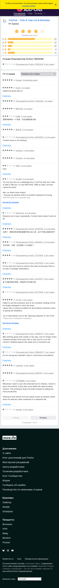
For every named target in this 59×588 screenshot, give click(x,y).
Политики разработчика (15, 471)
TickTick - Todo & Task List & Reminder (29, 20)
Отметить (6, 96)
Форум (6, 480)
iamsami (19, 409)
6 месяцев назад (30, 80)
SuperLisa (20, 213)
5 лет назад (49, 255)
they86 (19, 179)
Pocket (6, 542)
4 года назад (29, 158)
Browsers (7, 524)
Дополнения (9, 448)
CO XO (18, 300)
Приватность (8, 559)
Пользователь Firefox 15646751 (29, 334)
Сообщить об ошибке (14, 485)
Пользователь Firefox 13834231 (29, 242)
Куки (19, 559)
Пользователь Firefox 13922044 (29, 64)
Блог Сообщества (12, 476)
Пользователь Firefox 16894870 (29, 352)
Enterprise (7, 511)
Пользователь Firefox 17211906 (29, 255)
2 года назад (26, 116)
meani (18, 88)
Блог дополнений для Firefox (18, 457)
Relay (5, 533)
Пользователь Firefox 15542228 (29, 101)
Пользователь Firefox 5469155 (29, 373)
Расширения (19, 13)
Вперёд (43, 417)
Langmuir (19, 365)
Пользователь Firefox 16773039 (29, 292)
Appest (15, 23)
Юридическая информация (36, 559)
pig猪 (18, 116)
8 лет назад (49, 64)
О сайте (6, 453)
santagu (19, 150)
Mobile (6, 507)
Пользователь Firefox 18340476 (29, 137)
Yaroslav (19, 158)
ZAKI (18, 166)
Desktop (6, 502)
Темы (30, 13)
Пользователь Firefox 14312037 (29, 279)
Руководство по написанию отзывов (22, 489)
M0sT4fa (19, 109)
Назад (16, 417)
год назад (26, 88)
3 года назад (28, 150)
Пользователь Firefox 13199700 (29, 229)
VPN (4, 528)
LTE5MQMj (20, 381)
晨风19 (18, 130)
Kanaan (19, 80)
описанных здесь (32, 563)
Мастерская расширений (15, 462)
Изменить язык (8, 579)
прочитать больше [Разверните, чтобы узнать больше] (10, 202)
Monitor (6, 538)
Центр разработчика (13, 467)
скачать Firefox (28, 6)
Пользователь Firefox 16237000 (29, 263)
